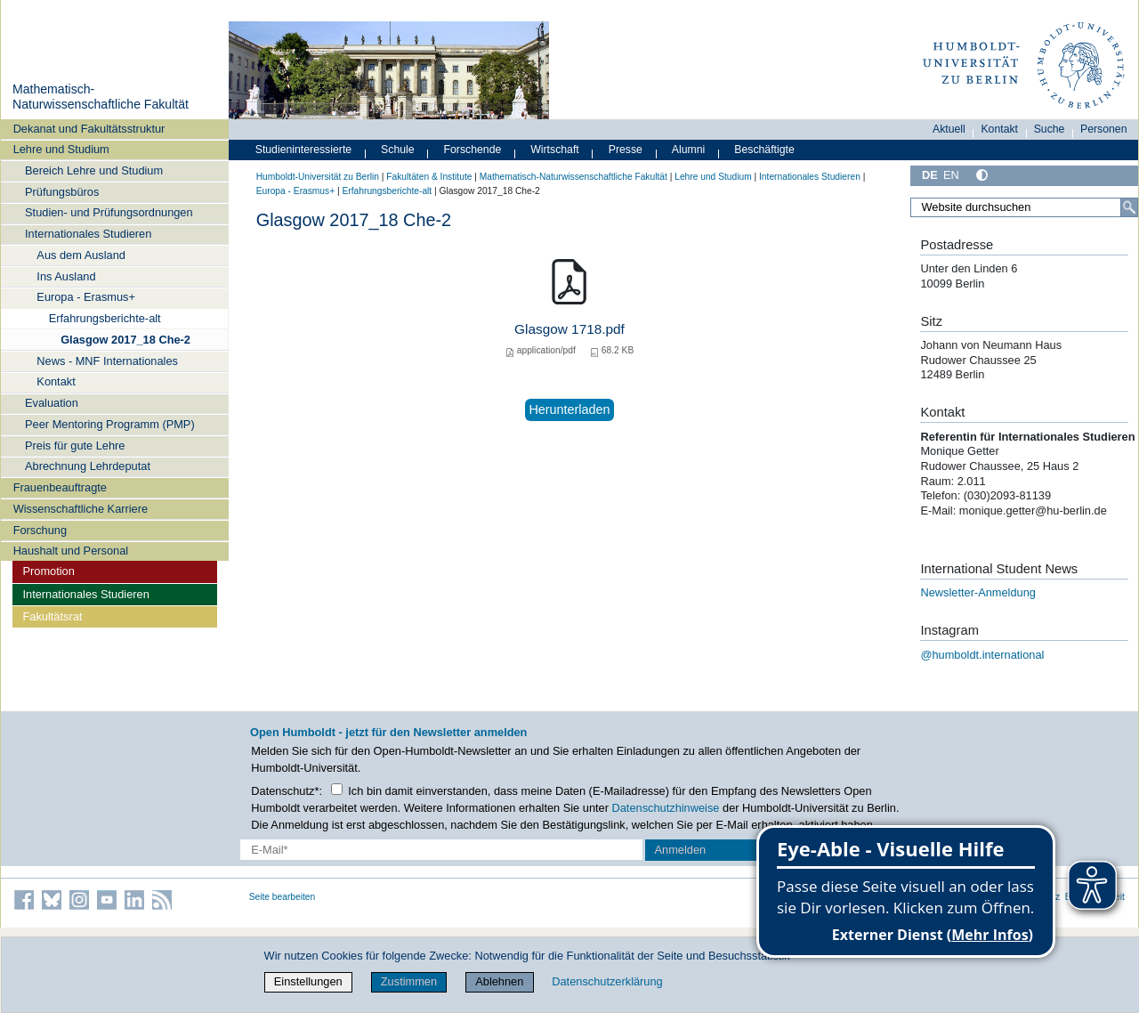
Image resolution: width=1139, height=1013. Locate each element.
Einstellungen (308, 981)
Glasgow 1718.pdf (569, 328)
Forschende (473, 149)
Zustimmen (409, 981)
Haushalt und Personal (70, 550)
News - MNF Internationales (107, 361)
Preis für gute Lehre (75, 445)
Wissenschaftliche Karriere (80, 508)
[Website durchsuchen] (1024, 207)
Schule (398, 149)
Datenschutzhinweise (666, 807)
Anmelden (681, 849)
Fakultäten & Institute (429, 177)
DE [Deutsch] (930, 175)
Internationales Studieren (88, 233)
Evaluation (51, 402)
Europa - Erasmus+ (85, 297)
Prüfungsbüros (62, 192)
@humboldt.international (982, 654)
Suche (1049, 129)
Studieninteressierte (303, 149)
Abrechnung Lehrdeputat (87, 466)
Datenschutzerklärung (607, 981)
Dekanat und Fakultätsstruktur (89, 128)
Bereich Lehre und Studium (94, 170)
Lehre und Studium (61, 149)
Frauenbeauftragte (60, 487)
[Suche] (1129, 207)
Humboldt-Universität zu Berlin (317, 177)
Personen (1103, 129)
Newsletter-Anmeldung (977, 592)
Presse (625, 149)
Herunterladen (569, 409)
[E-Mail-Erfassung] (441, 849)
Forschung (40, 530)
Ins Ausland (65, 276)
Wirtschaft (554, 149)
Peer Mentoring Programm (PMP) (110, 424)
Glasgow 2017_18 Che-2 (125, 339)
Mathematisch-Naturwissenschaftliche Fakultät (100, 97)
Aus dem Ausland (80, 255)
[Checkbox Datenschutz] (337, 789)
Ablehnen (499, 981)
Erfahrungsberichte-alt (105, 318)
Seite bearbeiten (282, 897)
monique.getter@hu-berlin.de (1035, 510)
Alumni (689, 149)
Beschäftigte (764, 149)
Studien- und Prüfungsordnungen (109, 212)
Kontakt (55, 381)
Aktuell (949, 129)
